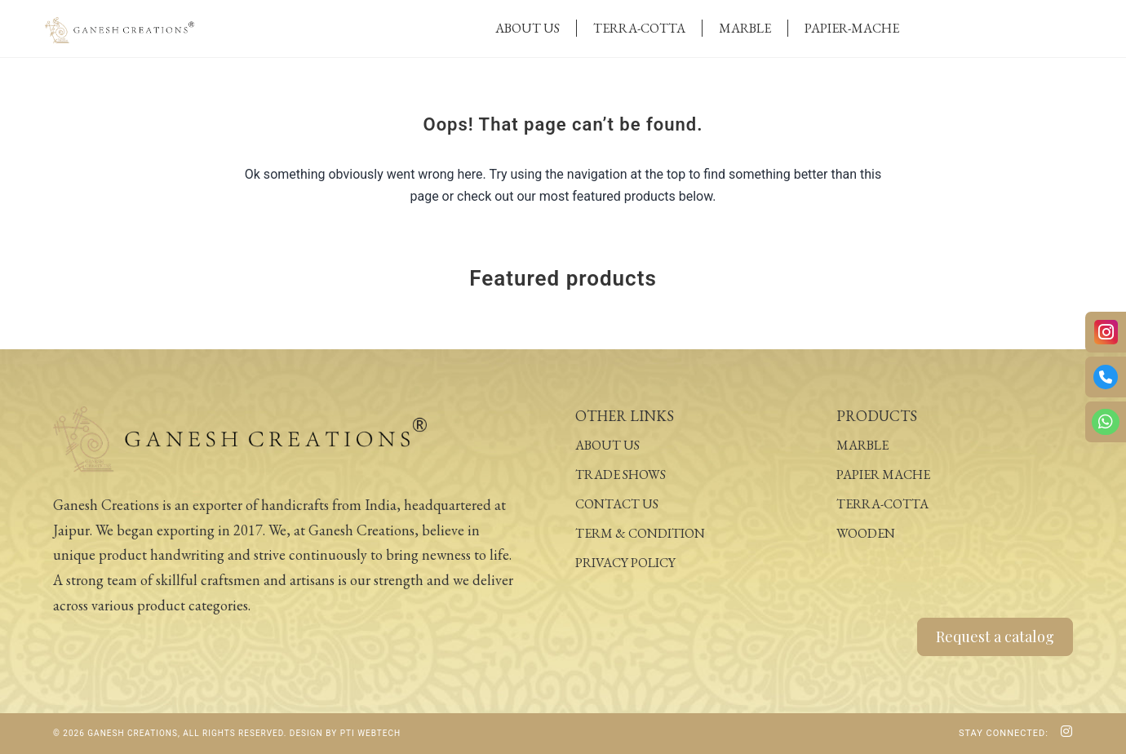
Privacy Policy (625, 562)
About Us (527, 28)
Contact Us (616, 503)
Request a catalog (995, 636)
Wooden (865, 533)
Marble (745, 28)
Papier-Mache (852, 28)
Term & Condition (640, 533)
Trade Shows (620, 474)
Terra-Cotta (639, 28)
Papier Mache (883, 474)
